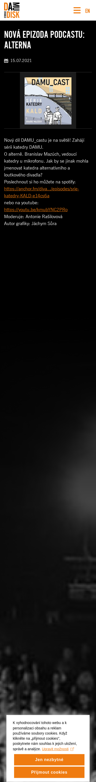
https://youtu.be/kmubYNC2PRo (36, 210)
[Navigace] (77, 10)
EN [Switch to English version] (87, 10)
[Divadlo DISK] (11, 10)
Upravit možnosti (58, 753)
